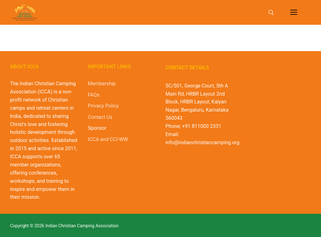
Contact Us (100, 117)
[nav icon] (293, 13)
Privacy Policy (103, 106)
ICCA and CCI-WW (108, 139)
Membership (102, 84)
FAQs (93, 95)
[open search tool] (271, 12)
